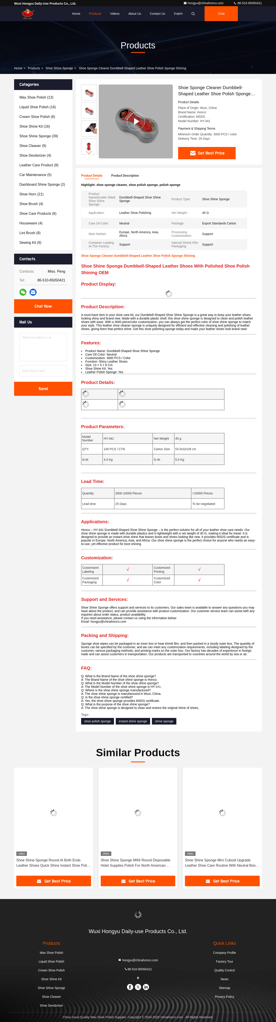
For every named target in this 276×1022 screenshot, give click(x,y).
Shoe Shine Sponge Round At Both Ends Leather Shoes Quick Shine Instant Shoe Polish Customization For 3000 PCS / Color (53, 863)
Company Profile (224, 952)
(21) (31, 194)
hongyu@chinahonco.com (203, 3)
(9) (32, 146)
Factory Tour (224, 961)
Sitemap (224, 988)
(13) (36, 97)
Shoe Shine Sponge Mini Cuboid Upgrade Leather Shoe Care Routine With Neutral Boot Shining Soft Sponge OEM (221, 863)
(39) (38, 136)
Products (95, 13)
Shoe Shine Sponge (59, 68)
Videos (115, 13)
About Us (134, 13)
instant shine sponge (133, 721)
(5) (35, 175)
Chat (221, 13)
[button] (89, 153)
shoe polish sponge (97, 721)
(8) (37, 117)
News (224, 979)
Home (76, 13)
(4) (35, 155)
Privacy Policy (224, 996)
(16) (37, 107)
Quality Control (224, 970)
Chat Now (43, 306)
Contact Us (157, 13)
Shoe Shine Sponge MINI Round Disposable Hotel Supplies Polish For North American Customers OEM (135, 863)
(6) (37, 213)
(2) (42, 184)
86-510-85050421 (247, 3)
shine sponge (164, 721)
